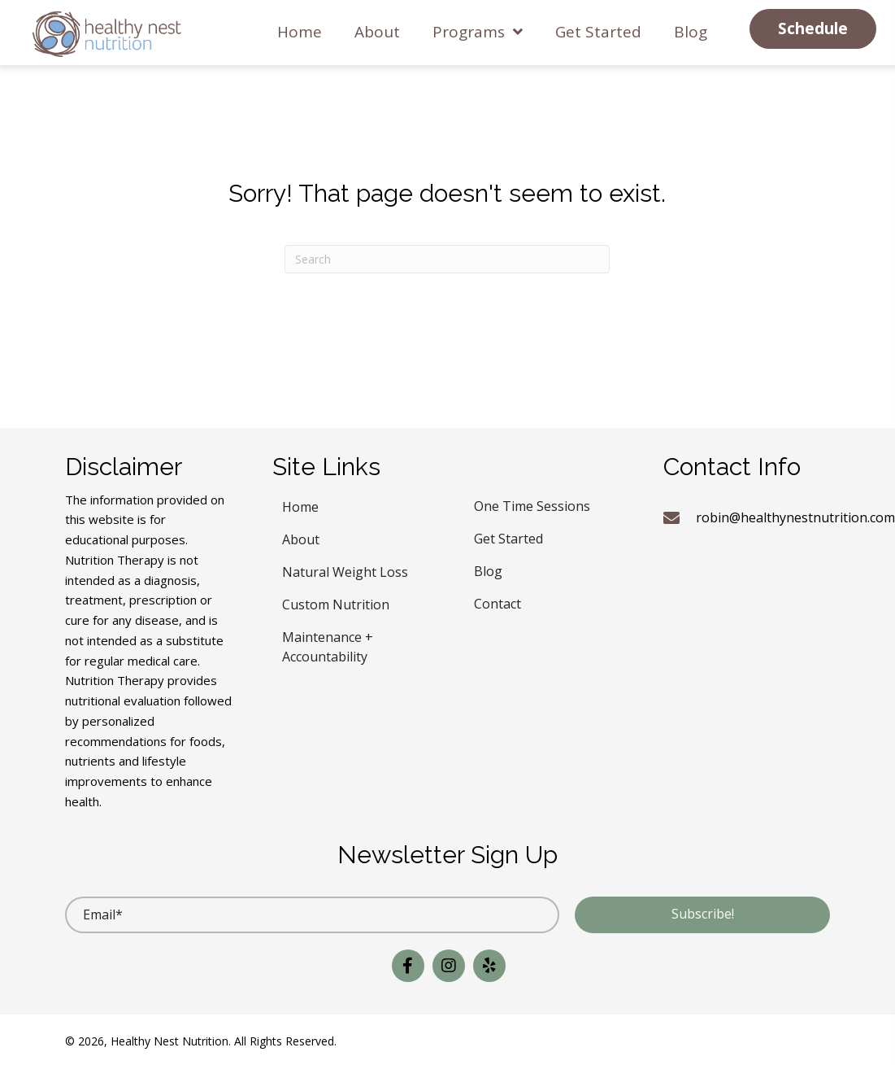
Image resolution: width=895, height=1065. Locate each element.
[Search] (447, 259)
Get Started (508, 536)
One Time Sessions (532, 504)
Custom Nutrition (335, 602)
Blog (488, 569)
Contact (497, 602)
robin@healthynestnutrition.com (795, 517)
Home (300, 505)
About (300, 537)
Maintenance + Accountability (327, 644)
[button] (812, 29)
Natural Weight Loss (345, 570)
